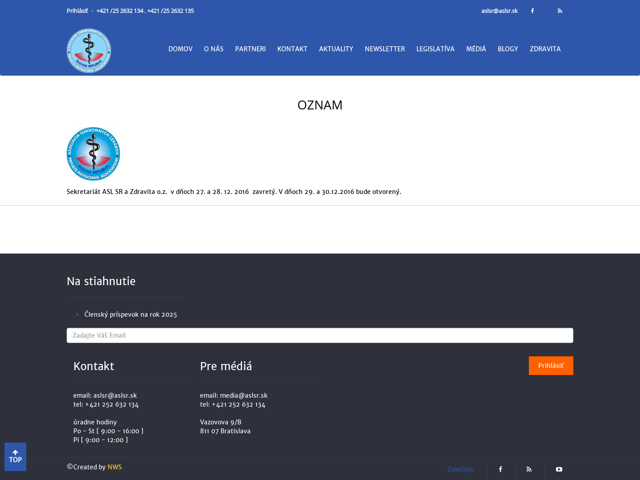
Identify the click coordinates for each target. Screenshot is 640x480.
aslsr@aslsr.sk (500, 11)
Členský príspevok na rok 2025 (130, 315)
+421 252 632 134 (112, 404)
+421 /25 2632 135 (170, 11)
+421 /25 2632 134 (120, 11)
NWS (115, 467)
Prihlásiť (78, 11)
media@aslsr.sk (244, 395)
